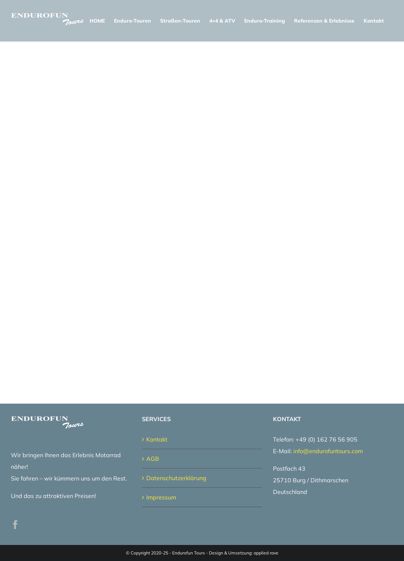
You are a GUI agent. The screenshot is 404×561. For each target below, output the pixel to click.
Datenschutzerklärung (176, 478)
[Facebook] (15, 524)
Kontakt (156, 439)
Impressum (161, 497)
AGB (152, 458)
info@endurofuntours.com (328, 451)
